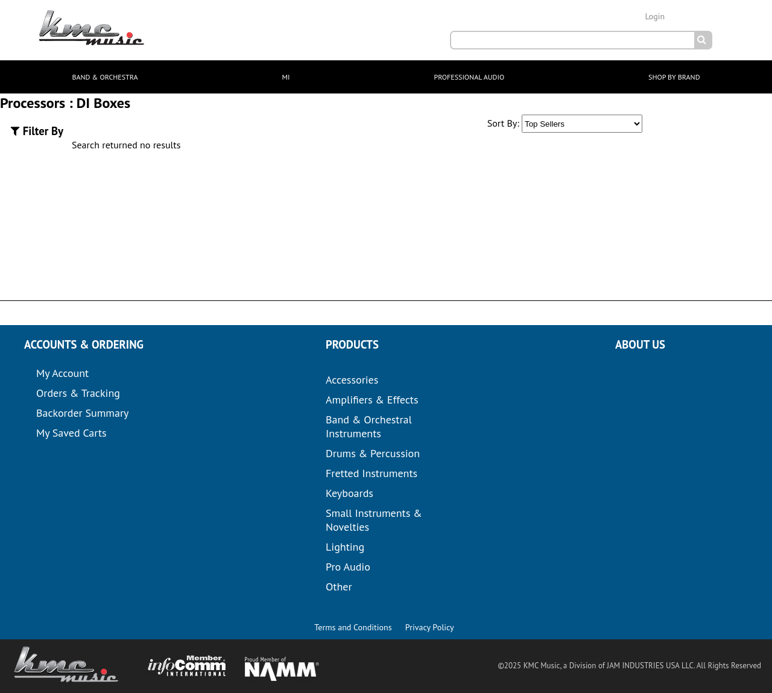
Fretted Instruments (371, 473)
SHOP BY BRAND (674, 76)
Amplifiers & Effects (372, 400)
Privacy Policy (429, 627)
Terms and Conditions (352, 627)
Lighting (345, 547)
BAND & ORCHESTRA (105, 76)
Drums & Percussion (373, 453)
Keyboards (349, 493)
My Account (62, 373)
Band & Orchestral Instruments (369, 426)
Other (339, 586)
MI (286, 76)
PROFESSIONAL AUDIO (469, 76)
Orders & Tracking (78, 393)
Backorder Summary (82, 413)
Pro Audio (348, 567)
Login (655, 16)
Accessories (352, 380)
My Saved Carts (71, 433)
